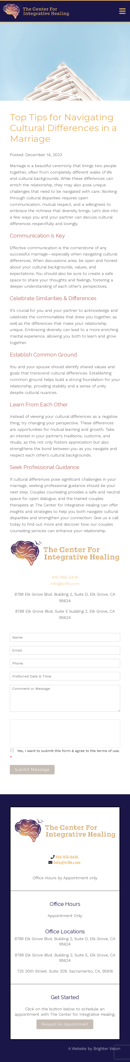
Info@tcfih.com (65, 583)
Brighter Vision (107, 1048)
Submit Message (32, 769)
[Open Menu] (122, 11)
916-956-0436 (65, 577)
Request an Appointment (64, 1024)
